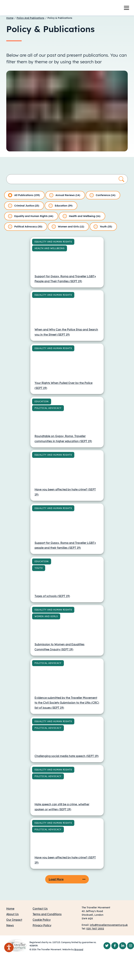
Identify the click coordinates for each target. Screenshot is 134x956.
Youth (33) (103, 226)
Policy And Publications (30, 18)
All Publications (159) (24, 195)
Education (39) (60, 206)
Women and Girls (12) (68, 226)
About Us (12, 914)
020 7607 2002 (95, 928)
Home (9, 18)
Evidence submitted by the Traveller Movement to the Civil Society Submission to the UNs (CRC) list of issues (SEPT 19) (67, 703)
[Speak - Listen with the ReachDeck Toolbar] (9, 947)
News (10, 925)
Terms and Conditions (47, 914)
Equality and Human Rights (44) (30, 216)
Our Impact (14, 919)
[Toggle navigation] (128, 8)
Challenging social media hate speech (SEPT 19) (67, 756)
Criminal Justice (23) (23, 206)
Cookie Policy (42, 919)
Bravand (78, 949)
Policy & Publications (59, 18)
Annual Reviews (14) (64, 195)
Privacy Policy (42, 925)
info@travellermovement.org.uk (109, 925)
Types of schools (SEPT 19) (52, 596)
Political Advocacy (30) (25, 226)
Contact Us (40, 908)
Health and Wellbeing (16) (81, 216)
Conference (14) (102, 195)
